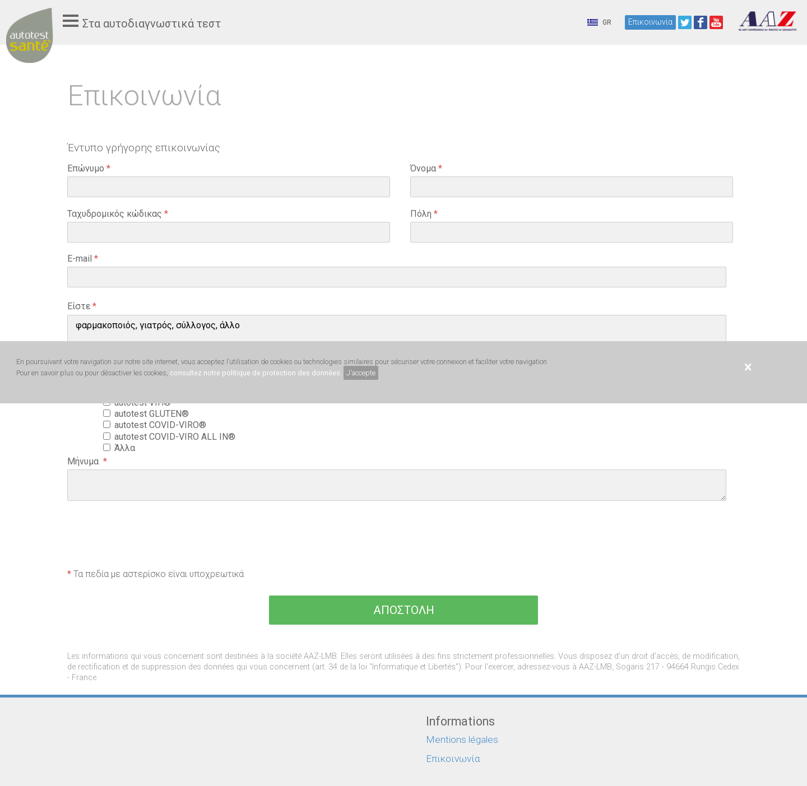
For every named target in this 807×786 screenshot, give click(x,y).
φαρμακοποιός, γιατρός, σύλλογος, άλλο (397, 325)
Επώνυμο (88, 168)
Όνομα (426, 168)
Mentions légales (462, 739)
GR (599, 22)
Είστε (81, 306)
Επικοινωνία (650, 21)
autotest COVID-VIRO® (162, 425)
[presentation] (152, 536)
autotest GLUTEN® (153, 413)
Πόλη (424, 213)
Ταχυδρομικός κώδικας (117, 213)
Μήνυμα (87, 461)
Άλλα (127, 448)
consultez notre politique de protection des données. (256, 373)
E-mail (82, 258)
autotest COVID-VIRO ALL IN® (177, 436)
